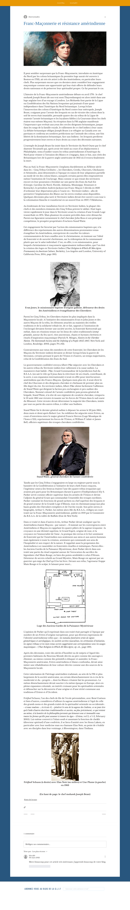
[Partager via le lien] (25, 807)
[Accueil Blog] (60, 3)
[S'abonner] (110, 889)
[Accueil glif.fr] (74, 3)
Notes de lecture (30, 800)
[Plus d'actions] (105, 17)
